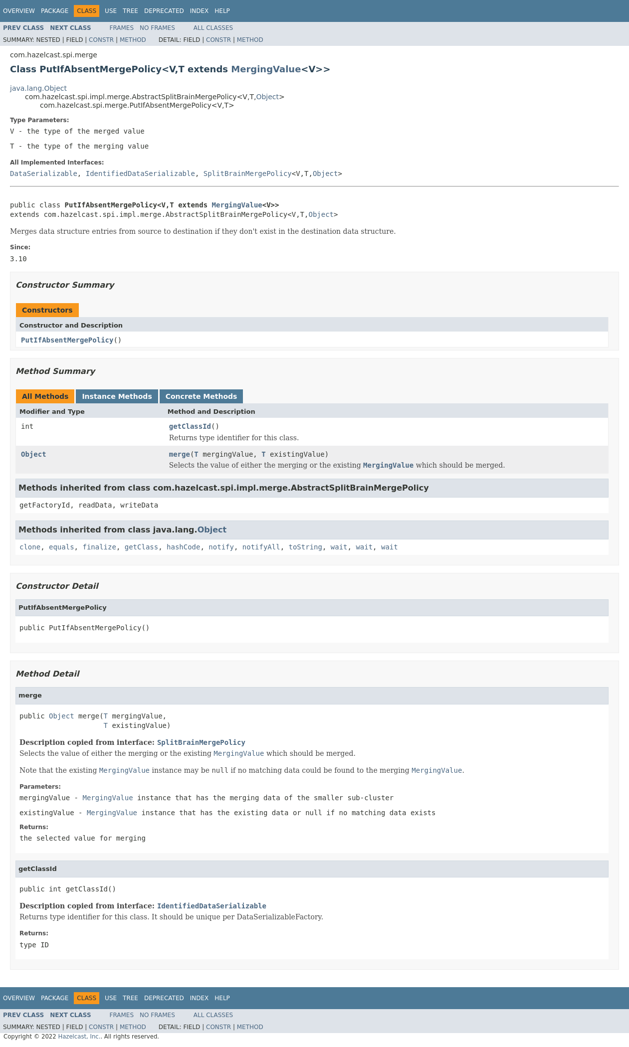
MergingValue (266, 69)
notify (221, 547)
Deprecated (164, 10)
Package (54, 10)
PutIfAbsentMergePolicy (67, 340)
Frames (122, 27)
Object (267, 97)
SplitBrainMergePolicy (248, 173)
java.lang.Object (38, 88)
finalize (99, 547)
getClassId (190, 426)
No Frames (157, 27)
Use (111, 10)
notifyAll (261, 547)
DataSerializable (43, 173)
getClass (141, 547)
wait (339, 547)
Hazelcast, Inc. (79, 1036)
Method (133, 39)
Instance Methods (117, 396)
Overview (19, 10)
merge (179, 454)
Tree (130, 10)
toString (305, 547)
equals (61, 547)
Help (222, 10)
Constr (101, 39)
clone (29, 547)
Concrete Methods (201, 396)
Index (199, 10)
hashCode (183, 547)
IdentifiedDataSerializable (140, 173)
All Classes (213, 27)
